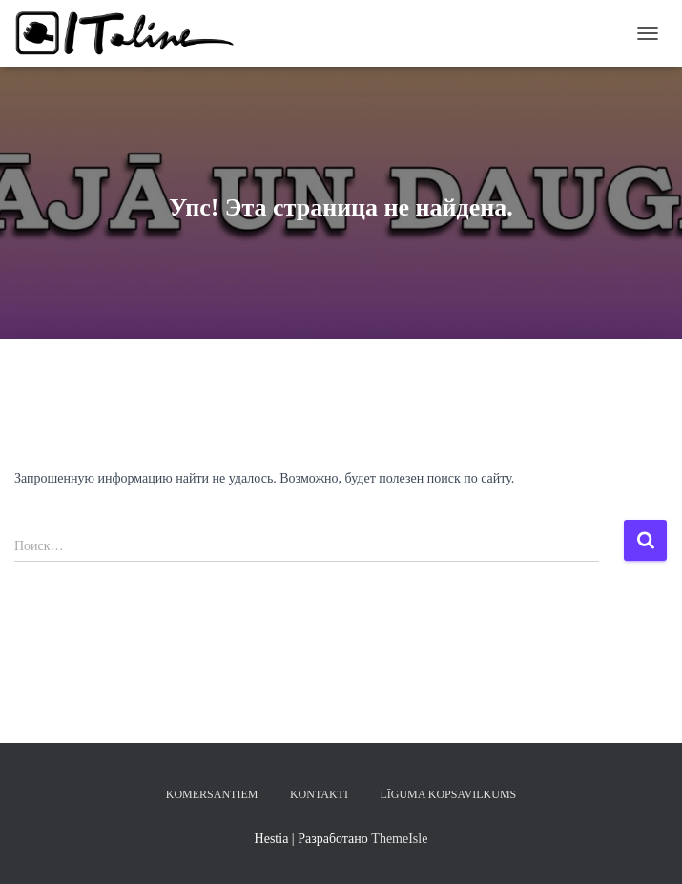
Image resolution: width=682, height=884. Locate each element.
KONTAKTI (319, 794)
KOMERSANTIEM (212, 794)
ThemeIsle (399, 839)
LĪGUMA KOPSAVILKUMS (448, 794)
